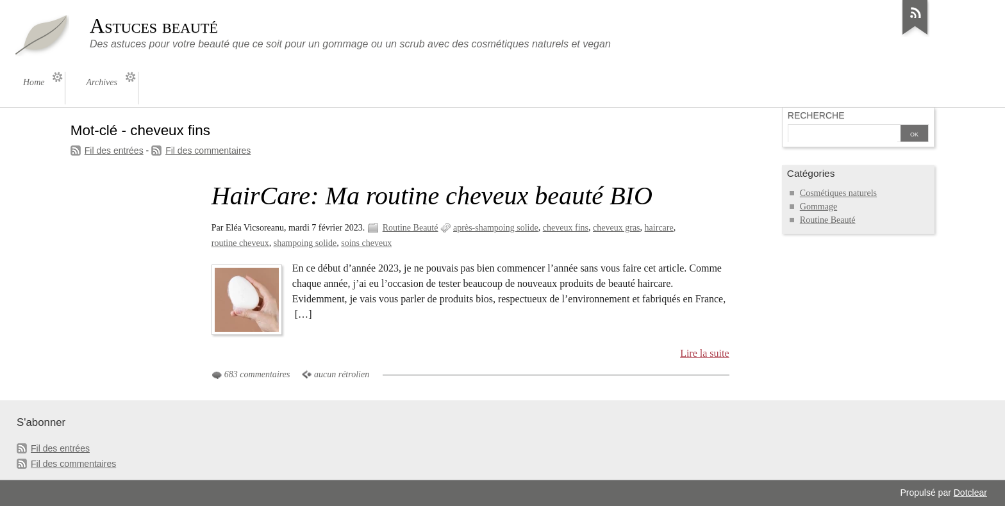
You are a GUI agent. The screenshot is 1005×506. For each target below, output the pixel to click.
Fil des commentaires (208, 150)
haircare (659, 228)
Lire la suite (704, 353)
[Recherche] (842, 134)
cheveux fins (565, 228)
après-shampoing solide (495, 228)
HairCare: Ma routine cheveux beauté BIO (432, 195)
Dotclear (970, 492)
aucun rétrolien (341, 374)
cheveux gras (616, 228)
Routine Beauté (410, 228)
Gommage (818, 206)
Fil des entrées (114, 150)
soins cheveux (366, 243)
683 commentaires (257, 374)
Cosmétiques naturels (838, 193)
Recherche (816, 115)
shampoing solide (305, 243)
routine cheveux (240, 243)
